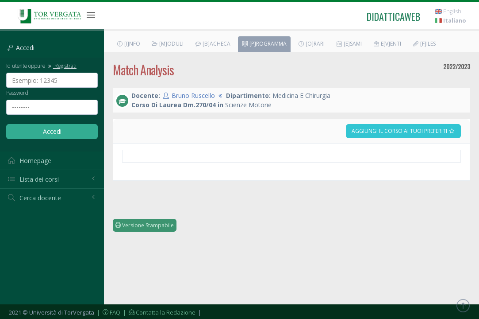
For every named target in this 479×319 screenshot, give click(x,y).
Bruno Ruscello (193, 95)
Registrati (61, 65)
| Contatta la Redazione (158, 312)
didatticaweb (393, 16)
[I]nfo (128, 43)
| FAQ (108, 312)
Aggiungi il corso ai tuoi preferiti (403, 131)
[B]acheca (212, 43)
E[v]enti (387, 43)
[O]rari (311, 43)
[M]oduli (167, 43)
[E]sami (349, 43)
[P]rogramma (264, 43)
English (448, 11)
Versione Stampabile (144, 225)
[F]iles (424, 43)
